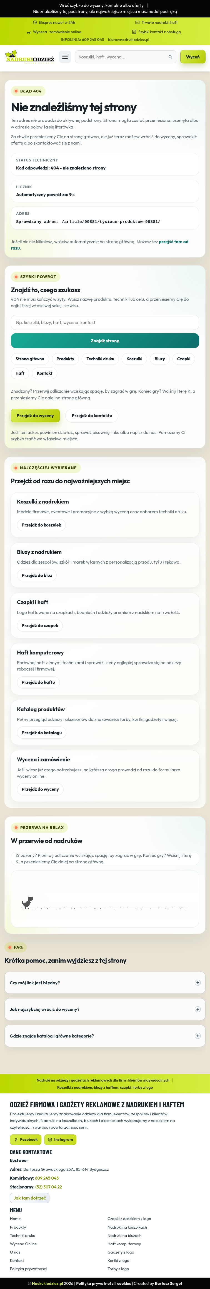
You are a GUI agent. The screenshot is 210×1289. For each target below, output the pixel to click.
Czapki (184, 358)
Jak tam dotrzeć (30, 1197)
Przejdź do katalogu (42, 732)
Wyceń (193, 57)
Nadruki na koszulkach (127, 1226)
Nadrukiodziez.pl (47, 1283)
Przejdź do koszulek (41, 524)
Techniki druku (100, 358)
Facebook (26, 1139)
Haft (20, 373)
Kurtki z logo (118, 1260)
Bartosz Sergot (168, 1283)
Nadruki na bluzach (124, 1235)
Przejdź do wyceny (35, 415)
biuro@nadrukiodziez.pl (128, 39)
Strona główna (30, 358)
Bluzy (159, 358)
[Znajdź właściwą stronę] (170, 57)
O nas (15, 1251)
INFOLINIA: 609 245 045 (82, 39)
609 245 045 (47, 1177)
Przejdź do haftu (38, 682)
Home (15, 1218)
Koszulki (134, 358)
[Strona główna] (29, 56)
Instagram (60, 1139)
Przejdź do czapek (40, 625)
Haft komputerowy (124, 1243)
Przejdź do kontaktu (92, 415)
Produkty (65, 358)
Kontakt (44, 373)
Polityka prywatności (28, 1268)
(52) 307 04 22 (48, 1186)
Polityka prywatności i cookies (103, 1283)
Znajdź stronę (105, 340)
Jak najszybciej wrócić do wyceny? (105, 1009)
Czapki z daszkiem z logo (129, 1218)
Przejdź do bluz (37, 575)
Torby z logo (118, 1268)
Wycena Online (23, 1243)
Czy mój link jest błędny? (105, 982)
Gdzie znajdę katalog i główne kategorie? (105, 1036)
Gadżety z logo (121, 1251)
